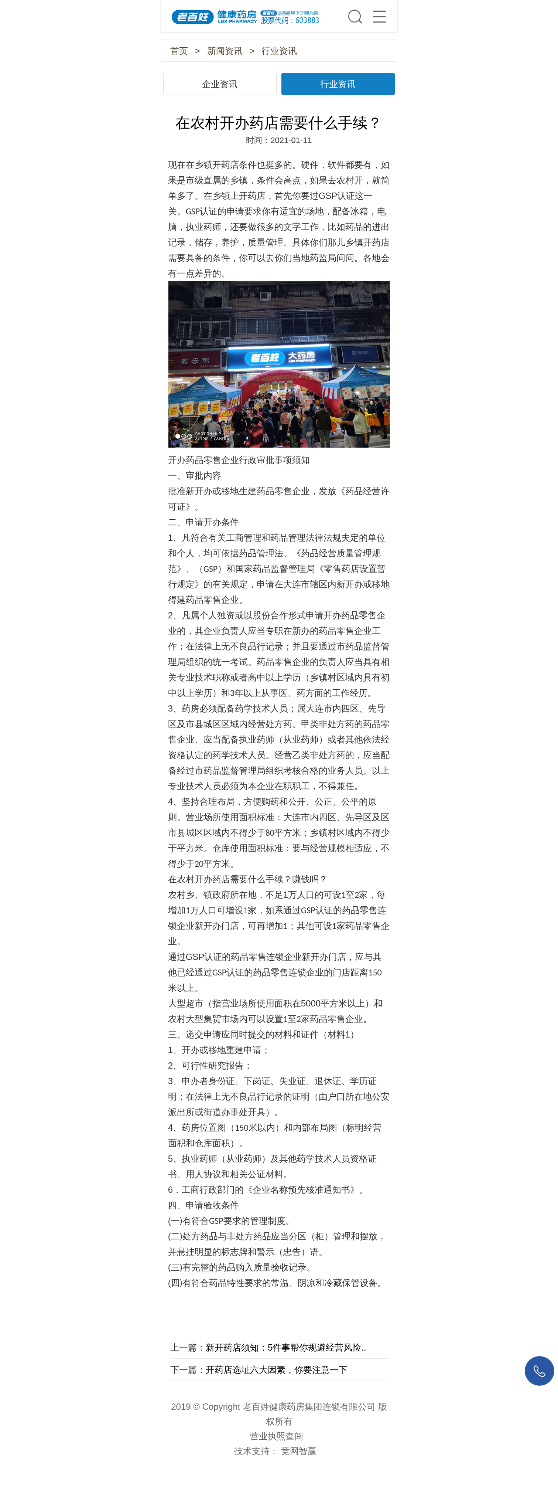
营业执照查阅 (276, 1436)
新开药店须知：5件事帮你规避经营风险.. (286, 1347)
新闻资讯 (225, 51)
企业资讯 (219, 84)
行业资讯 (279, 51)
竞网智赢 (298, 1451)
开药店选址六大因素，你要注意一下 (277, 1370)
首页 (179, 51)
